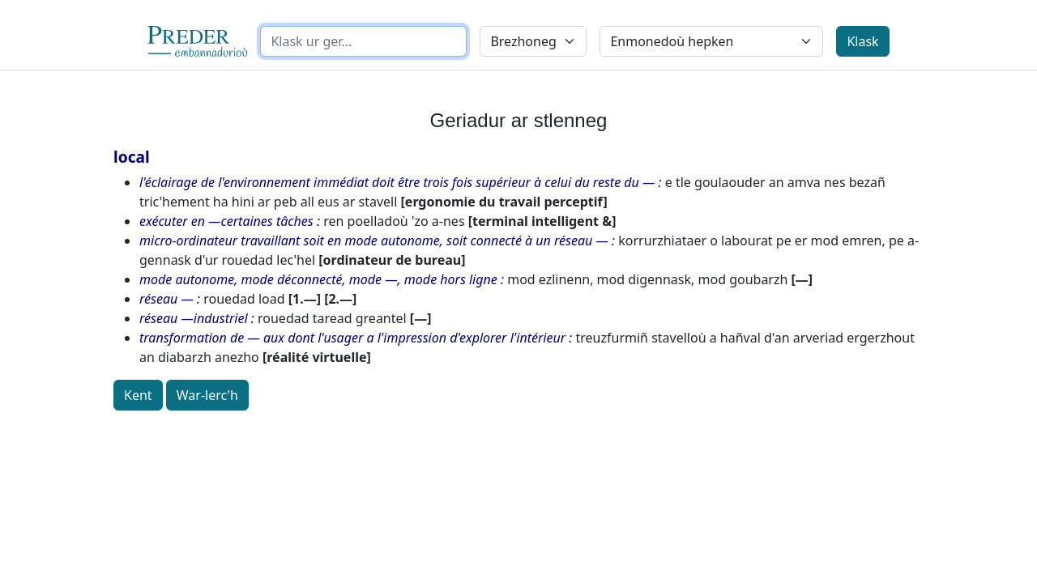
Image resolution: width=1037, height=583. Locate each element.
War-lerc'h (207, 395)
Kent (138, 395)
